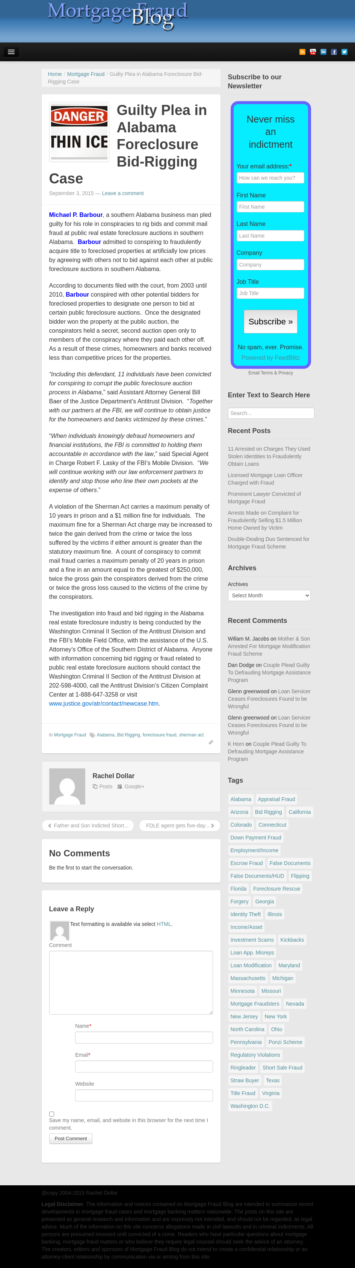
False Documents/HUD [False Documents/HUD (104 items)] (257, 876)
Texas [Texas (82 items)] (273, 1080)
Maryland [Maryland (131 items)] (289, 965)
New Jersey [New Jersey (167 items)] (244, 1016)
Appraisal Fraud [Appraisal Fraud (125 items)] (276, 799)
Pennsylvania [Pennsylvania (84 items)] (246, 1042)
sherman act (191, 735)
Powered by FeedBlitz (271, 357)
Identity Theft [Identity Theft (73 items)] (246, 914)
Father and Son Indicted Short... (87, 826)
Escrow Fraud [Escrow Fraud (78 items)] (247, 863)
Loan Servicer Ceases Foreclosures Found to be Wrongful (269, 698)
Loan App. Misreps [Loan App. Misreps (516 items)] (252, 953)
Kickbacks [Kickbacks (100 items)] (292, 940)
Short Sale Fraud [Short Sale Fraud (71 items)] (282, 1068)
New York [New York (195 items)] (276, 1016)
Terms (267, 373)
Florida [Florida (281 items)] (239, 889)
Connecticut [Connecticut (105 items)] (272, 825)
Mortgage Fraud (70, 735)
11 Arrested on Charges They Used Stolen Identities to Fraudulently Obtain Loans (269, 456)
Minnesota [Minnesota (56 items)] (243, 991)
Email (81, 1055)
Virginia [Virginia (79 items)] (270, 1093)
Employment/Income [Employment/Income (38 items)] (255, 850)
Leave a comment (123, 193)
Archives (238, 584)
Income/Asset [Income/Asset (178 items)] (247, 927)
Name (82, 1026)
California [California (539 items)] (300, 812)
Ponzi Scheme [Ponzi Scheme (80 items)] (285, 1042)
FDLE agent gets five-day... (180, 826)
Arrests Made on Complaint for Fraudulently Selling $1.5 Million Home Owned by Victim (265, 520)
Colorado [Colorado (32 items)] (241, 825)
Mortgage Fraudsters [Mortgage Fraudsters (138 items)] (255, 1004)
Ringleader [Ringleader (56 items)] (243, 1068)
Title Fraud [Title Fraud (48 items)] (243, 1093)
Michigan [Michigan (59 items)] (282, 978)
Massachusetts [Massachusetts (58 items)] (248, 978)
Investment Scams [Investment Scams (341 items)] (252, 940)
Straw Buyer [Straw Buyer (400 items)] (245, 1080)
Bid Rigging (128, 735)
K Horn (236, 744)
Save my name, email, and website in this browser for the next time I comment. (128, 1124)
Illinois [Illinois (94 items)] (274, 914)
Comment (60, 945)
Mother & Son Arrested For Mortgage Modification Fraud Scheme (269, 646)
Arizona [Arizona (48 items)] (239, 812)
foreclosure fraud (160, 735)
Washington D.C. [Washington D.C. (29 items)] (250, 1106)
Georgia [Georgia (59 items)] (264, 901)
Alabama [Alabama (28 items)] (241, 799)
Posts (106, 786)
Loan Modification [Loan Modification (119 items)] (251, 965)
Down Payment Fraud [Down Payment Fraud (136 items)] (256, 838)
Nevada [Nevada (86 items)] (295, 1004)
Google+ (134, 786)
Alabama (106, 735)
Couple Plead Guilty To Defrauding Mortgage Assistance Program (269, 672)
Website (84, 1084)
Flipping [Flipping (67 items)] (300, 876)
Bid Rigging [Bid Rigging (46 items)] (268, 812)
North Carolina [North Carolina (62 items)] (247, 1029)
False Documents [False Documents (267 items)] (290, 863)
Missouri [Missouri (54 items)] (271, 991)
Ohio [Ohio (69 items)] (276, 1029)
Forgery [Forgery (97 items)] (240, 901)
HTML (164, 924)
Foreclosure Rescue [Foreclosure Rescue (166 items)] (276, 889)
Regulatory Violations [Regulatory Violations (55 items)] (255, 1055)
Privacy (285, 373)
